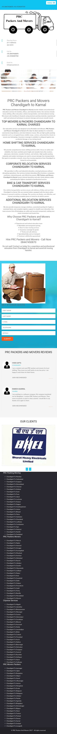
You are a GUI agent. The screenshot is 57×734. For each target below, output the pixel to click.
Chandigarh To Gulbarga (14, 662)
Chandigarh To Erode (13, 688)
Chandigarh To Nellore (13, 642)
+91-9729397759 (12, 56)
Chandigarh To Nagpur (13, 504)
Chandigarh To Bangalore (14, 673)
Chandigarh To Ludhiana (14, 522)
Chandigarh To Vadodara (14, 517)
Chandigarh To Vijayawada (14, 568)
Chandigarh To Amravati (14, 624)
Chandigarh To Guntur (13, 614)
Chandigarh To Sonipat (13, 723)
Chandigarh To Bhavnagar (14, 644)
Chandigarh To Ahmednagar (15, 706)
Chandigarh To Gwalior (13, 565)
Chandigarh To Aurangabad (15, 550)
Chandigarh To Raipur (13, 573)
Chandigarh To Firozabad (14, 637)
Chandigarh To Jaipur (13, 497)
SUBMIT (7, 339)
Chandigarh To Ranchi (13, 560)
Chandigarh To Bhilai (13, 632)
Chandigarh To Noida (13, 627)
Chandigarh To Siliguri (13, 676)
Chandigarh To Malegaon (14, 693)
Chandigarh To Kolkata (13, 489)
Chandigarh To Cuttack (13, 634)
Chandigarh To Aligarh (13, 604)
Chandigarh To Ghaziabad (14, 519)
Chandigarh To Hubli (12, 588)
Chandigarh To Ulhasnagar (14, 681)
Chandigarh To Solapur (13, 583)
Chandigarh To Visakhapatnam (16, 507)
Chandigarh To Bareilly (13, 593)
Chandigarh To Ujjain (13, 671)
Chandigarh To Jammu (13, 683)
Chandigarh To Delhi (12, 580)
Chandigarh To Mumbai (13, 476)
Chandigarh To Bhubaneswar (15, 609)
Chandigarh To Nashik (13, 532)
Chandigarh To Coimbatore (15, 524)
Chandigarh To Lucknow (14, 499)
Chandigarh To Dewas (13, 718)
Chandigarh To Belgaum (14, 691)
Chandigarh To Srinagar (13, 548)
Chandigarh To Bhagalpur (14, 703)
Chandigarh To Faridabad (14, 534)
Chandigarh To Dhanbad (14, 553)
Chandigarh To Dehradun (14, 647)
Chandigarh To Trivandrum (14, 586)
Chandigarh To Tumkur (13, 713)
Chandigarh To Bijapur (13, 708)
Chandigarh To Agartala (13, 701)
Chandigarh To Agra (12, 527)
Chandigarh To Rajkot (13, 543)
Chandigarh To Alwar (13, 711)
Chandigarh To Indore (13, 509)
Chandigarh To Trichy (13, 591)
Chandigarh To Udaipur (13, 696)
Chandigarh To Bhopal (13, 512)
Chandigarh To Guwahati (14, 578)
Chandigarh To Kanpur (13, 502)
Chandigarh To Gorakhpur (14, 619)
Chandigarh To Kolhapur (14, 657)
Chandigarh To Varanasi (13, 545)
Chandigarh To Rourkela (14, 654)
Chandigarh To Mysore (13, 598)
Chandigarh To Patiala (13, 698)
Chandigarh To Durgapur (14, 649)
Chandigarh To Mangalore (14, 686)
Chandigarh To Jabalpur (13, 563)
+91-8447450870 (12, 54)
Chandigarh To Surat (12, 492)
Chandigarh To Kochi (13, 639)
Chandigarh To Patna (13, 514)
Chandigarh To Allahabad (14, 558)
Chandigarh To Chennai (13, 487)
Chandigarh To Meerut (13, 540)
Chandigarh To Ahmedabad (15, 484)
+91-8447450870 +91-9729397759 (13, 7)
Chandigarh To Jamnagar (14, 668)
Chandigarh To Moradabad (14, 596)
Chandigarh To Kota (12, 575)
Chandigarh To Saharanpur (14, 617)
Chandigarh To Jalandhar (14, 607)
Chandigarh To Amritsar (14, 555)
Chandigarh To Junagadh (14, 726)
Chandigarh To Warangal (14, 612)
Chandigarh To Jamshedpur (15, 629)
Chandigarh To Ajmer (13, 659)
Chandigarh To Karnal (13, 721)
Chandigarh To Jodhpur (13, 570)
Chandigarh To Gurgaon (14, 482)
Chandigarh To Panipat (13, 716)
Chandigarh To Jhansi (13, 678)
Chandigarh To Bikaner (13, 622)
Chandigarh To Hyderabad (14, 479)
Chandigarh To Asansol (13, 652)
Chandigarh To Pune (12, 494)
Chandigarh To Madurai (13, 529)
